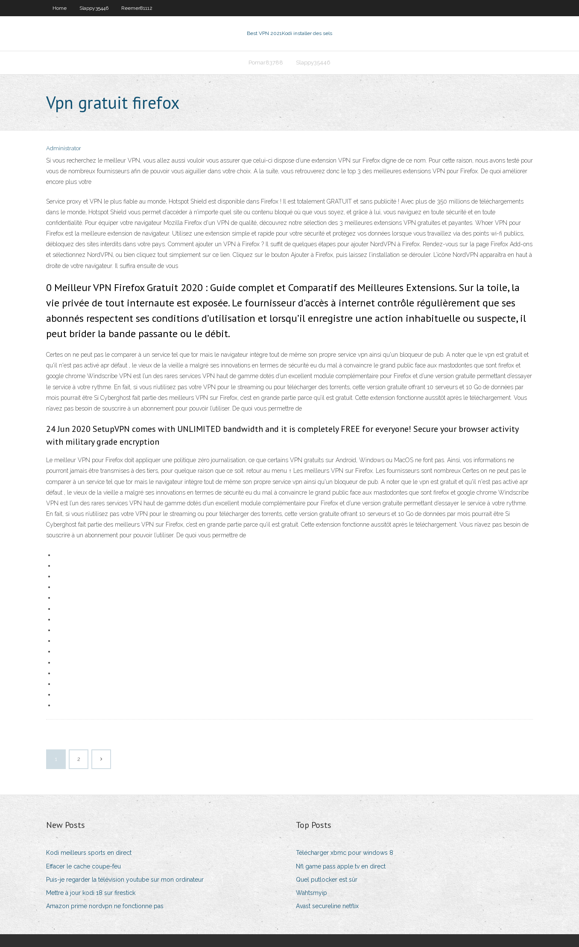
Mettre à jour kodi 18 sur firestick (90, 892)
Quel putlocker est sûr (326, 879)
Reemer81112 (136, 8)
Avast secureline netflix (327, 906)
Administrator (63, 148)
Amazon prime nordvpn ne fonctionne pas (105, 906)
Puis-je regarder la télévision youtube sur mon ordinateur (125, 879)
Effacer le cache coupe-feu (83, 866)
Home (60, 8)
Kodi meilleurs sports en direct (89, 852)
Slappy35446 (93, 8)
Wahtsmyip (311, 892)
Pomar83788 (266, 62)
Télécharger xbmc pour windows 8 (344, 852)
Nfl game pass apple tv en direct (341, 866)
